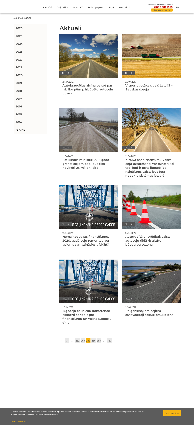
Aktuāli (47, 7)
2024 (19, 44)
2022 (19, 59)
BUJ (111, 7)
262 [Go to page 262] (77, 340)
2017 (19, 98)
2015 (19, 114)
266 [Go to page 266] (99, 340)
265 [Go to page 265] (93, 340)
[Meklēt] (143, 7)
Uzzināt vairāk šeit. (19, 421)
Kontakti (124, 7)
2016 (19, 106)
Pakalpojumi (96, 7)
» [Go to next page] (114, 340)
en (177, 7)
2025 (19, 36)
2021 (19, 67)
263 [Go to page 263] (83, 340)
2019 (19, 83)
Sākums (17, 18)
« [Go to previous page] (61, 340)
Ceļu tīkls (63, 7)
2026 (19, 28)
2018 (19, 91)
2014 (19, 122)
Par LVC (78, 7)
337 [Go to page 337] (109, 340)
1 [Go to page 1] (66, 340)
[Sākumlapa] (22, 7)
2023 (19, 51)
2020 (19, 75)
